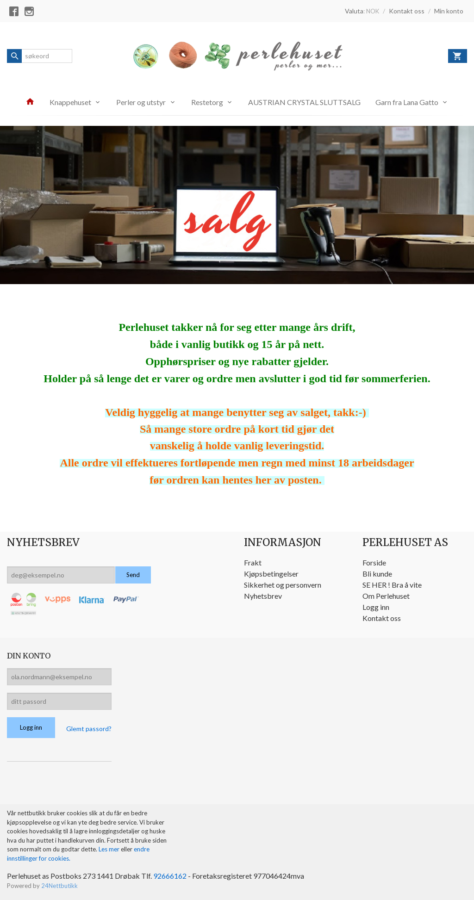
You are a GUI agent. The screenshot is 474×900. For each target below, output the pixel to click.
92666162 (170, 875)
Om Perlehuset (386, 595)
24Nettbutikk (59, 885)
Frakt (253, 562)
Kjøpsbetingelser (271, 573)
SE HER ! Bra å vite (392, 584)
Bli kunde (377, 573)
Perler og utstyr (141, 102)
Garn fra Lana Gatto (406, 102)
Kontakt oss (381, 618)
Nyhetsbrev (263, 595)
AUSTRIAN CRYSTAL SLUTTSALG (304, 102)
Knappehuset (70, 102)
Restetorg (207, 102)
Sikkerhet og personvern (282, 584)
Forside (374, 562)
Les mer (110, 849)
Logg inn (375, 606)
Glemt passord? (89, 728)
